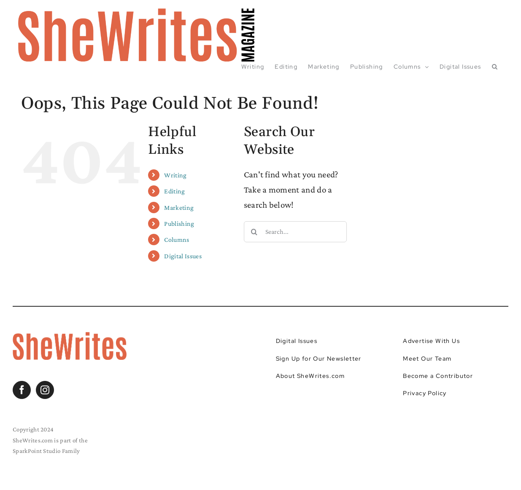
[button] (495, 66)
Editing (174, 191)
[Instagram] (45, 390)
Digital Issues (182, 256)
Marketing (179, 207)
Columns (176, 239)
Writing (175, 175)
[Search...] (295, 231)
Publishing (179, 223)
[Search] (254, 231)
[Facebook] (22, 390)
